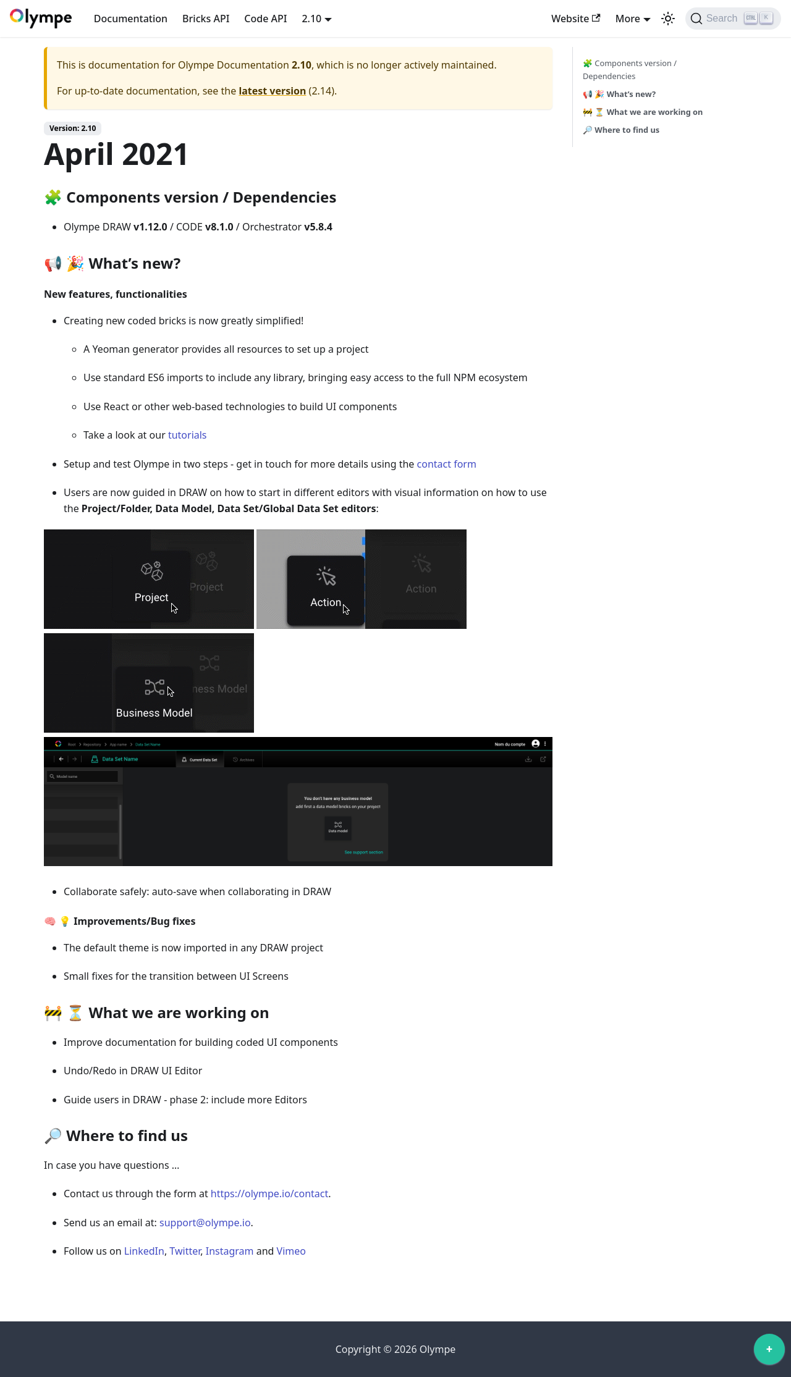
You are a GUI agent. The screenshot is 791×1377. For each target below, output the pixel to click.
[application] (769, 1352)
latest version (272, 91)
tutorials (187, 435)
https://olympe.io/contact (269, 1193)
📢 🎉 (619, 93)
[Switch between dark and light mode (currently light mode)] (668, 18)
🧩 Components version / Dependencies (630, 69)
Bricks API (205, 18)
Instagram (230, 1251)
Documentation (130, 18)
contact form (446, 464)
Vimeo (291, 1251)
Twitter (184, 1251)
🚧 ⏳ (643, 111)
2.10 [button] (311, 18)
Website (576, 18)
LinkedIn (144, 1251)
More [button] (627, 18)
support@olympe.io (205, 1222)
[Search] (733, 18)
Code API (265, 18)
